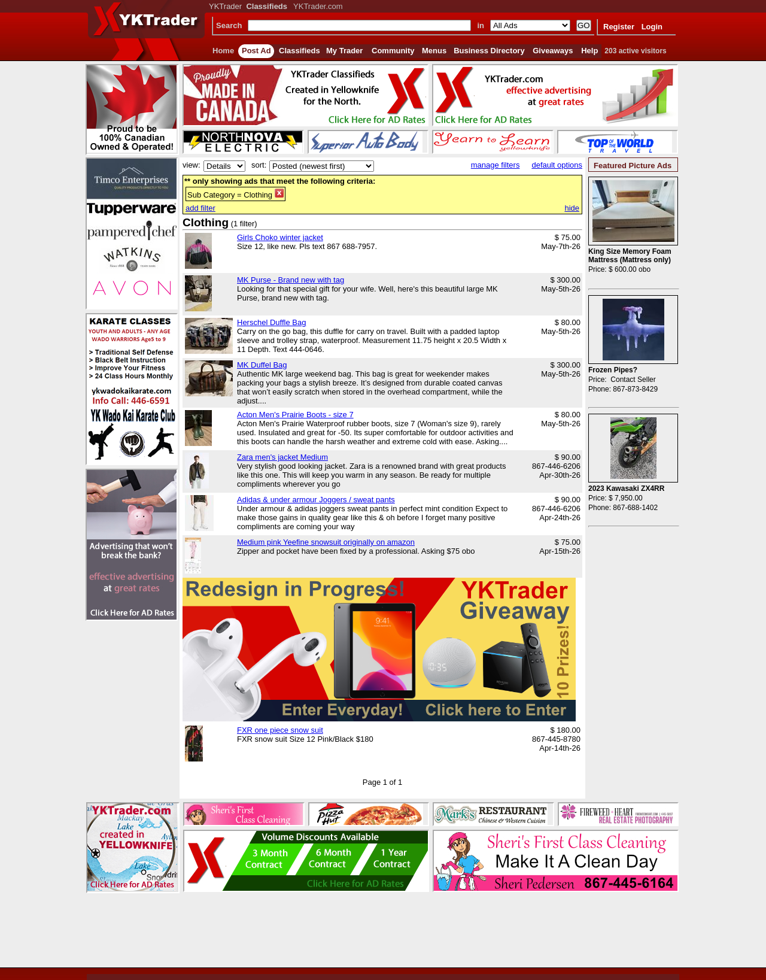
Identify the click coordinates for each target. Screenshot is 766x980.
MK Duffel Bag (262, 364)
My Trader (344, 50)
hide (571, 208)
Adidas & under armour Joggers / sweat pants (316, 499)
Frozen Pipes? (612, 370)
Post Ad (256, 50)
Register (618, 26)
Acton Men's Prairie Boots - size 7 (295, 414)
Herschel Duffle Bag (271, 322)
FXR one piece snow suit (280, 730)
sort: (258, 164)
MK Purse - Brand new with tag (290, 279)
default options (556, 164)
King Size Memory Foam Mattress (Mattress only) (629, 255)
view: (191, 164)
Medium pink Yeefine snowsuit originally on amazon (326, 542)
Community (393, 50)
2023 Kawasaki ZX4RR (626, 488)
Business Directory (489, 50)
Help (589, 50)
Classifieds (299, 50)
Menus (434, 50)
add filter (200, 208)
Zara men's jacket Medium (282, 457)
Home (223, 50)
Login (652, 26)
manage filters (495, 164)
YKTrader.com (318, 6)
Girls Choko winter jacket (280, 237)
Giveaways (553, 50)
